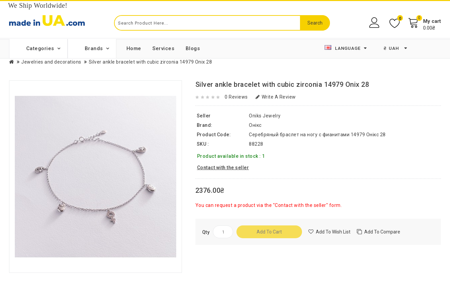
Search (315, 23)
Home (133, 48)
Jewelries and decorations (51, 62)
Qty (206, 232)
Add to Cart (269, 232)
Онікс (255, 125)
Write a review (276, 97)
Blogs (193, 48)
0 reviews (236, 97)
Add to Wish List (333, 232)
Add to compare (382, 232)
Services (163, 48)
